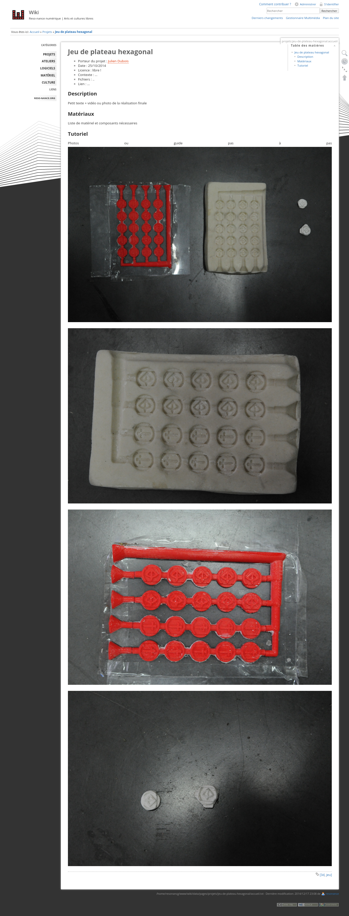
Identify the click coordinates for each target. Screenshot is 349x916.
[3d (322, 874)
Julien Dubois (118, 61)
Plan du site (331, 18)
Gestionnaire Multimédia (303, 18)
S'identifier (331, 4)
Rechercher (329, 11)
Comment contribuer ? (275, 4)
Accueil (34, 32)
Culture (48, 82)
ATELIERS (48, 61)
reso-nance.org (44, 98)
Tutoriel (302, 65)
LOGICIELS (47, 68)
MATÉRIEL (48, 75)
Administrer (308, 4)
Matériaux (304, 61)
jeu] (329, 874)
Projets (47, 32)
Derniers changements (267, 18)
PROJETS (49, 54)
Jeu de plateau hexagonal (73, 32)
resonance (332, 893)
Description (305, 57)
